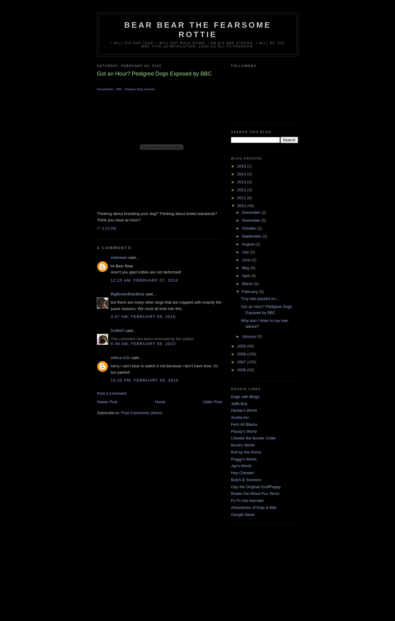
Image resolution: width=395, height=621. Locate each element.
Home (160, 402)
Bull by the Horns (246, 452)
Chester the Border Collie (253, 438)
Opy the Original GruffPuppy (256, 487)
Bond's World (242, 445)
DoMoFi (118, 330)
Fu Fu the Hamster (247, 500)
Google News (243, 514)
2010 (242, 205)
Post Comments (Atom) (141, 413)
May (246, 268)
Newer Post (107, 402)
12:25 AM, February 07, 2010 (144, 280)
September (252, 236)
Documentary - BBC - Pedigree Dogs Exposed (126, 89)
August (248, 244)
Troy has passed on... (260, 298)
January (249, 336)
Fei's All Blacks (244, 424)
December (252, 212)
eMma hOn (120, 357)
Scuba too (240, 417)
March (248, 283)
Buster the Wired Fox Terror (255, 493)
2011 (242, 198)
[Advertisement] (197, 578)
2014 (242, 174)
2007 (242, 362)
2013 (242, 182)
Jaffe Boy (239, 403)
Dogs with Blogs (245, 396)
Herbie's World (244, 410)
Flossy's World (244, 431)
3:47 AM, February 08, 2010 (143, 316)
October (249, 228)
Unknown (119, 257)
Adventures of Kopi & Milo (254, 507)
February (250, 291)
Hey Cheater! (242, 473)
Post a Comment (111, 393)
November (252, 220)
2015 (242, 166)
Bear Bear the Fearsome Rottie (198, 29)
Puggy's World (243, 459)
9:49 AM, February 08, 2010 (143, 343)
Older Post (212, 402)
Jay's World (241, 466)
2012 (242, 190)
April (246, 275)
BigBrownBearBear (127, 294)
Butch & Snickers (246, 480)
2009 (242, 346)
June (247, 260)
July (246, 252)
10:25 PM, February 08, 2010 (145, 380)
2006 (242, 370)
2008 (242, 354)
